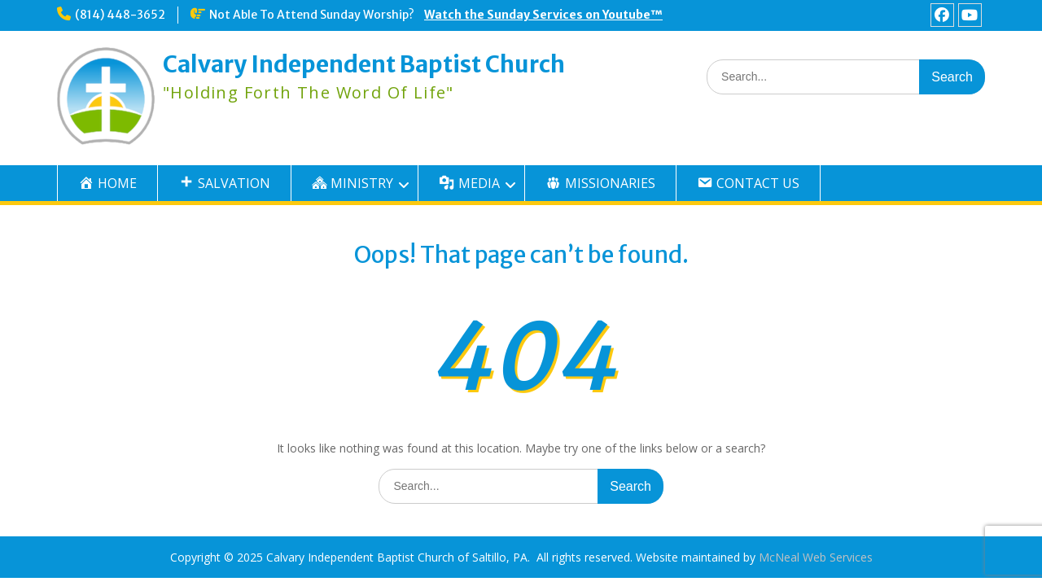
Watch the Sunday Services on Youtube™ (543, 14)
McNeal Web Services (816, 557)
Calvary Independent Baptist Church (364, 64)
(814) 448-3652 (120, 14)
